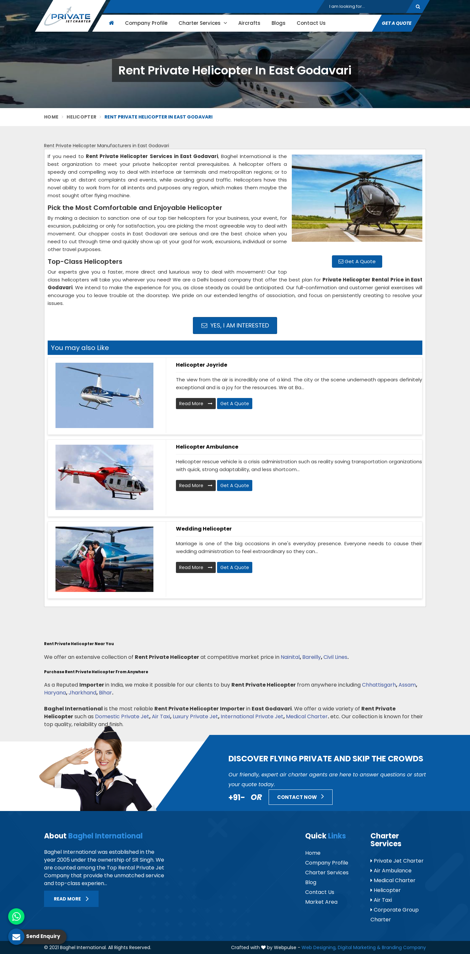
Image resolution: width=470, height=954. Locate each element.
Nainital (290, 657)
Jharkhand (82, 692)
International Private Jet (252, 716)
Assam (407, 685)
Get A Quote (397, 23)
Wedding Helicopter (204, 529)
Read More (195, 403)
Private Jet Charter (397, 861)
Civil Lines (335, 657)
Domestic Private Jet (122, 716)
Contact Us (311, 23)
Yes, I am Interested (235, 325)
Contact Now (300, 796)
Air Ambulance (391, 870)
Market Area (321, 902)
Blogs (279, 23)
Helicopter (81, 117)
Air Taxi (161, 716)
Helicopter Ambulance (207, 447)
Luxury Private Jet (195, 716)
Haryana (55, 692)
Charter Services (203, 23)
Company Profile (146, 23)
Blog (310, 882)
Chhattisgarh (379, 685)
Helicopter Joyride (201, 365)
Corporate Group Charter (394, 914)
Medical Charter (307, 716)
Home (51, 117)
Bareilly (311, 657)
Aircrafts (249, 23)
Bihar (105, 692)
